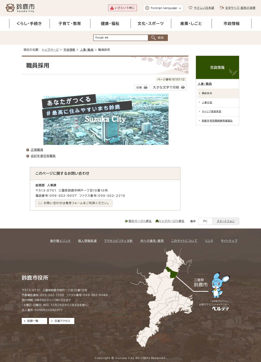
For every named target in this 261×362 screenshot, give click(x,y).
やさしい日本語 (204, 8)
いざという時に (125, 8)
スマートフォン (226, 221)
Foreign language (164, 8)
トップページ (50, 49)
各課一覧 (32, 321)
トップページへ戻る (172, 221)
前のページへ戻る (140, 221)
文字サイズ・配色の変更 (240, 8)
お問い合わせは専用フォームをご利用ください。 (76, 203)
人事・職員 (87, 49)
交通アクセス (62, 321)
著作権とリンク (60, 240)
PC (205, 221)
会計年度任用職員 (43, 155)
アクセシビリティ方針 (118, 240)
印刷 (139, 87)
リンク (209, 240)
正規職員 (37, 149)
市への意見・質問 (152, 240)
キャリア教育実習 (211, 111)
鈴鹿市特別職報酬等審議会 (217, 121)
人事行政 (207, 102)
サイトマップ (229, 240)
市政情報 (69, 49)
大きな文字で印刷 (166, 87)
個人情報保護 (87, 240)
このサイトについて (184, 240)
